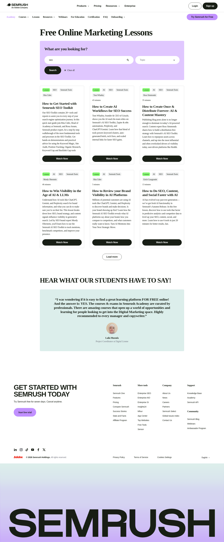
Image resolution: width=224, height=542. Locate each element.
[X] (44, 449)
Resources (111, 6)
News (164, 398)
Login (195, 6)
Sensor (141, 429)
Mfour (140, 411)
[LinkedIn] (15, 449)
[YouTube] (32, 449)
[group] (112, 320)
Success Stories (120, 411)
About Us (166, 393)
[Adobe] (18, 457)
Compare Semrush (121, 407)
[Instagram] (21, 449)
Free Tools (142, 425)
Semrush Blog (193, 419)
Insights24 (142, 407)
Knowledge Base (194, 393)
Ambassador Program (196, 428)
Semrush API (193, 402)
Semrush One (119, 393)
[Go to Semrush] (17, 6)
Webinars (191, 424)
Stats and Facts (119, 416)
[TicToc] (27, 449)
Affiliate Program (120, 420)
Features (116, 398)
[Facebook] (38, 449)
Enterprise (132, 6)
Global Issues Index (170, 416)
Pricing (97, 6)
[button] (157, 60)
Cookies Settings (164, 457)
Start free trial (25, 412)
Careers (165, 402)
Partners (166, 407)
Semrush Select (169, 411)
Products (81, 6)
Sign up (210, 6)
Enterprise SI (143, 402)
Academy (191, 398)
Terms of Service (141, 457)
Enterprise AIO (144, 398)
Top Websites (143, 420)
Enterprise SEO (144, 393)
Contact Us (167, 420)
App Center (142, 416)
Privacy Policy (119, 457)
